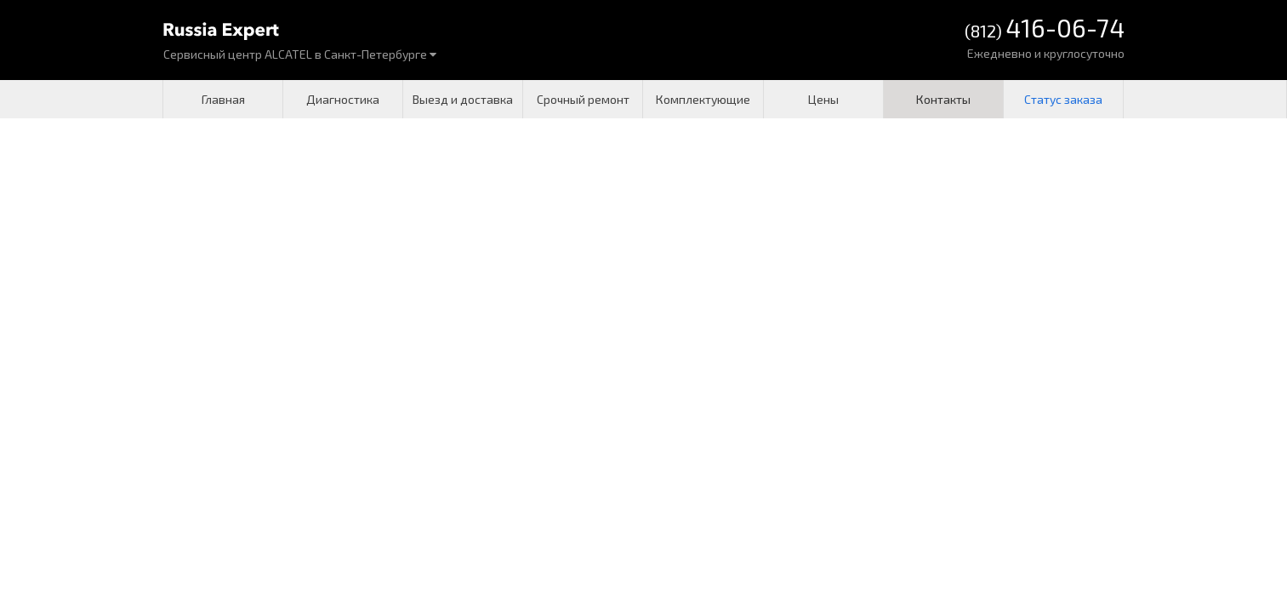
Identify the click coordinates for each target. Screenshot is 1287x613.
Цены (823, 99)
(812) (1045, 29)
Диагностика (342, 99)
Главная (223, 99)
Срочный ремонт (583, 99)
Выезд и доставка (463, 99)
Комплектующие (703, 99)
